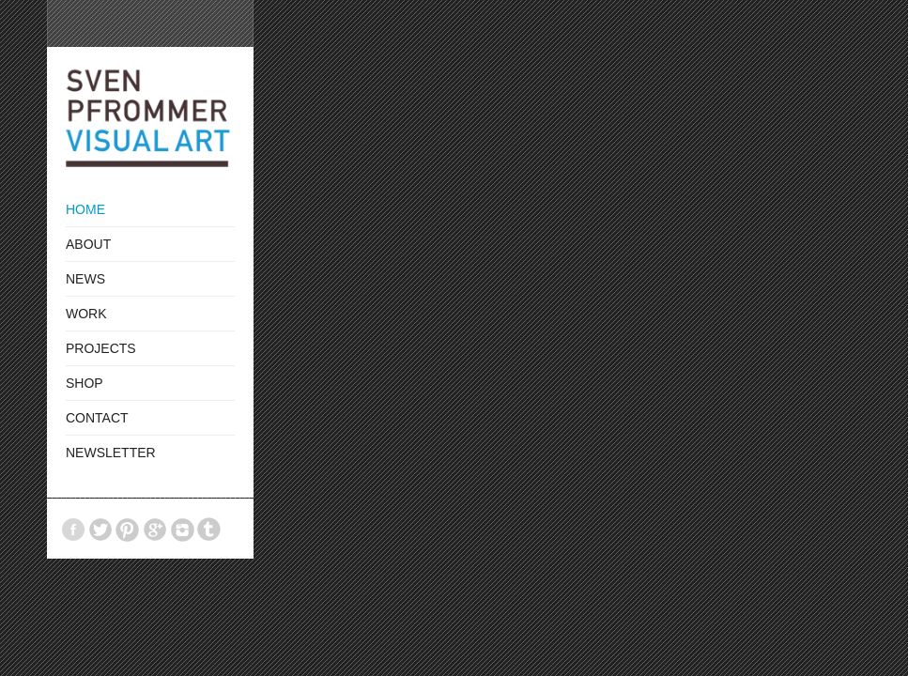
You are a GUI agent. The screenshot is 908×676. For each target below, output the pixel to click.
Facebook (73, 529)
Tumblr (209, 529)
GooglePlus (155, 529)
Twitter (100, 529)
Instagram (182, 529)
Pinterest (127, 529)
